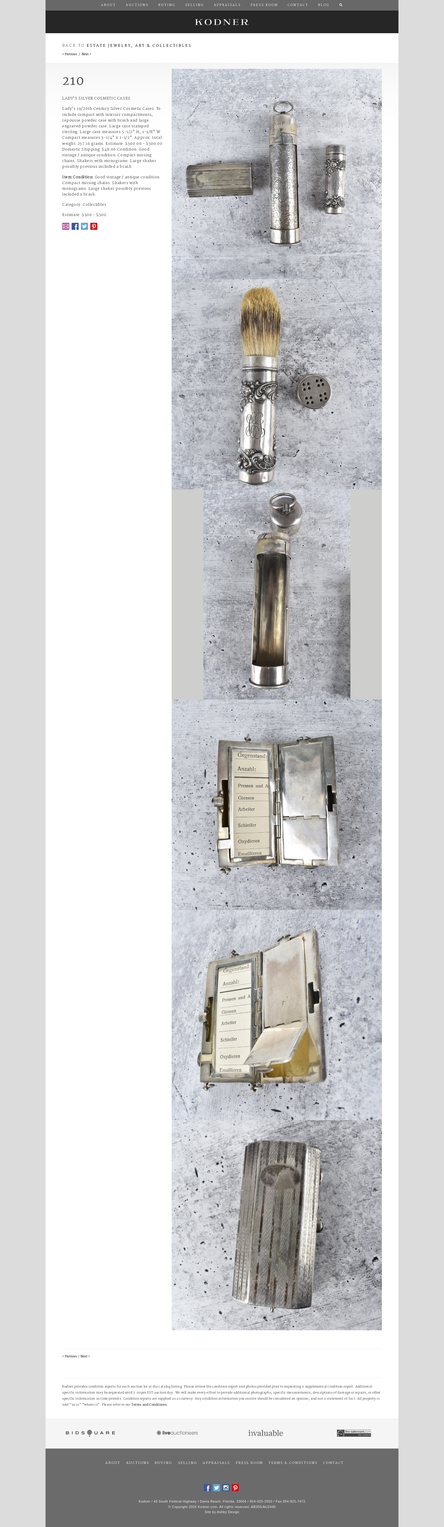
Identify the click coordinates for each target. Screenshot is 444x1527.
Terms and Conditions (149, 1404)
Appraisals (216, 1463)
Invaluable (266, 1433)
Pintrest (93, 226)
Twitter (84, 226)
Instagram (226, 1487)
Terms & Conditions (292, 1463)
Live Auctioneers (178, 1433)
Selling (187, 1463)
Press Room (249, 1463)
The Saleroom (354, 1433)
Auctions (137, 1463)
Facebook (75, 226)
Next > (86, 54)
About (112, 1463)
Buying (163, 1463)
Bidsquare (89, 1433)
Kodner (222, 22)
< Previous (69, 54)
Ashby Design (228, 1512)
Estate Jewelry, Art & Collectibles (139, 46)
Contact (333, 1463)
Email (65, 226)
